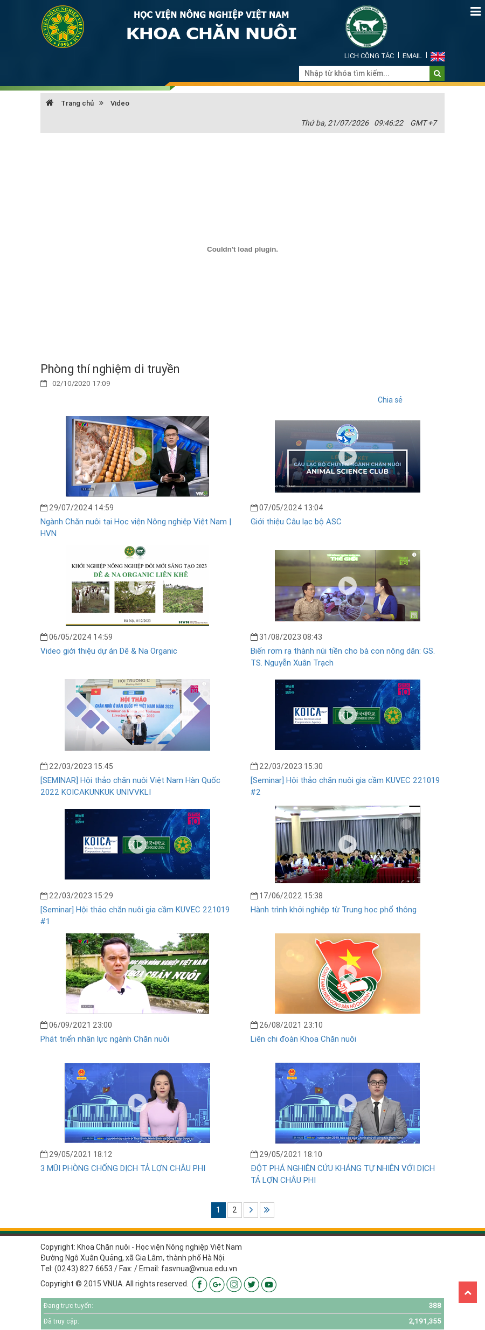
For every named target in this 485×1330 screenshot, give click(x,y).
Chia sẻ (390, 400)
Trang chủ (70, 103)
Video (119, 103)
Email (412, 55)
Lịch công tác (369, 55)
